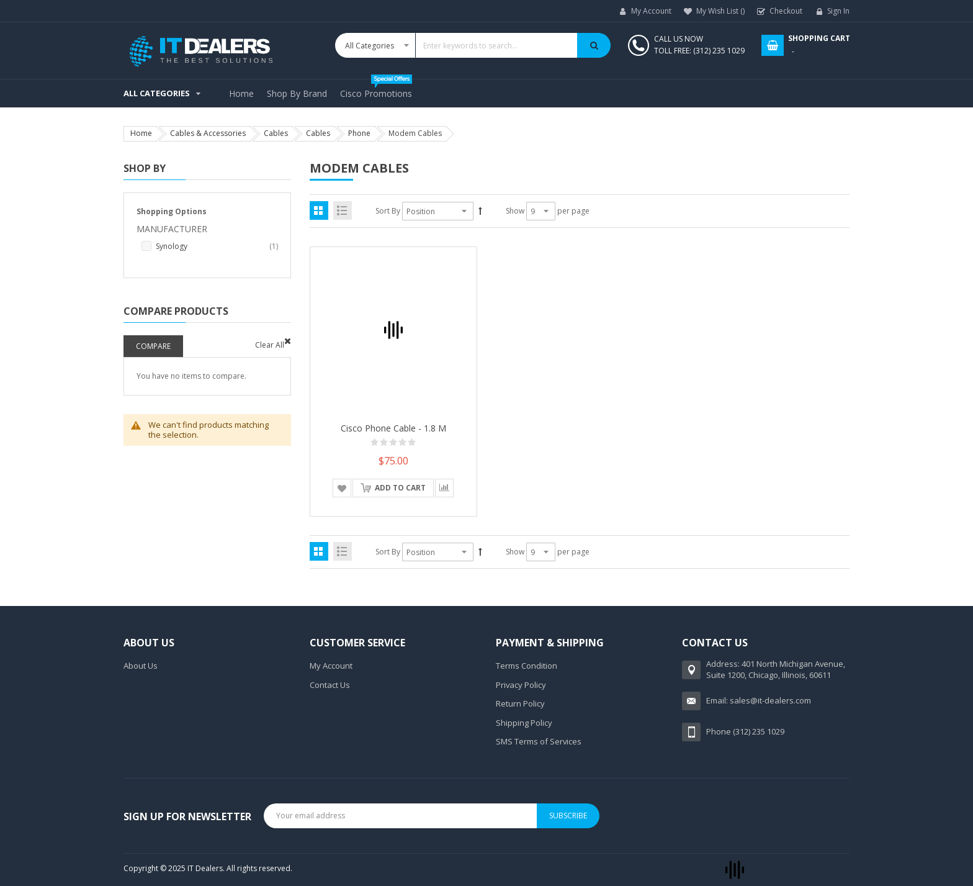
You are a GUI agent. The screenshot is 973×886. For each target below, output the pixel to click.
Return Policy (520, 703)
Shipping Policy (524, 722)
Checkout (785, 11)
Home (141, 133)
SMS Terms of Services (538, 741)
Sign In (838, 11)
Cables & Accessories (208, 133)
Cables (276, 133)
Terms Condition (526, 665)
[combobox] (472, 45)
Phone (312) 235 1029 (745, 731)
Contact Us (330, 684)
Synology (217, 246)
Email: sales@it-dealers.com (758, 700)
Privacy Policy (521, 684)
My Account (651, 11)
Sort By (387, 211)
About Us (140, 665)
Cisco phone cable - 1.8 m (393, 428)
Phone (359, 133)
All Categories (156, 93)
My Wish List (720, 11)
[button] (342, 488)
